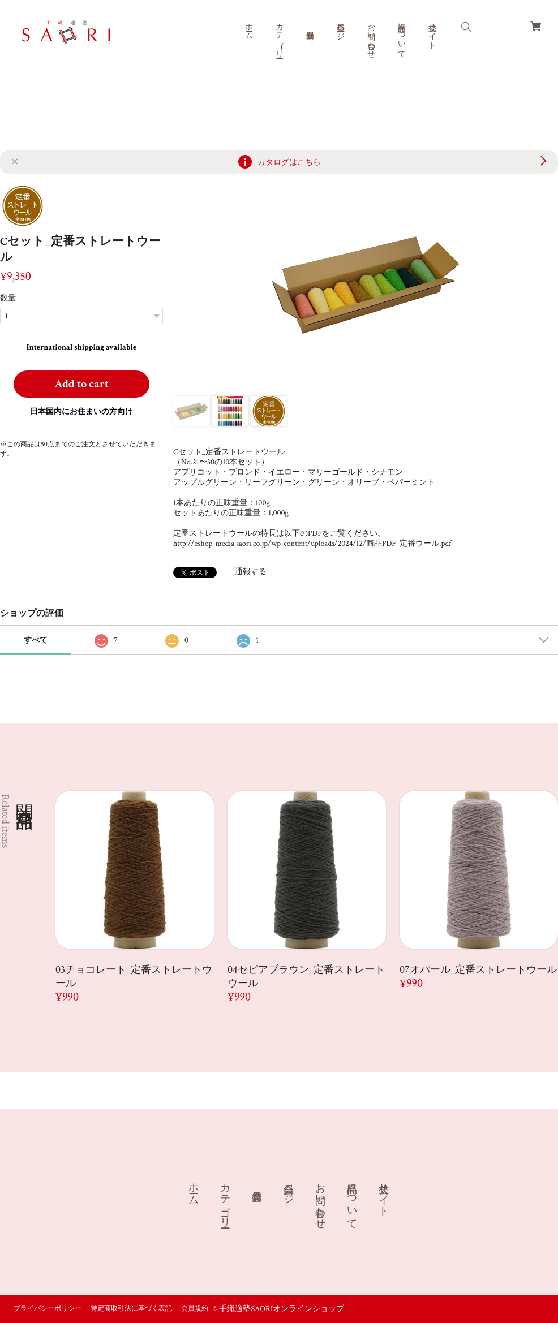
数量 (8, 298)
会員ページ (340, 27)
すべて (36, 640)
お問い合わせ (371, 36)
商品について (401, 36)
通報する (251, 572)
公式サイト (432, 31)
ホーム (248, 27)
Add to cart (81, 384)
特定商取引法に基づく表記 (131, 1308)
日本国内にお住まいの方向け (81, 412)
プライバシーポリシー (47, 1308)
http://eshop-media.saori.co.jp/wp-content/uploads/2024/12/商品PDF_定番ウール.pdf (312, 543)
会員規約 (194, 1308)
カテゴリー (279, 36)
